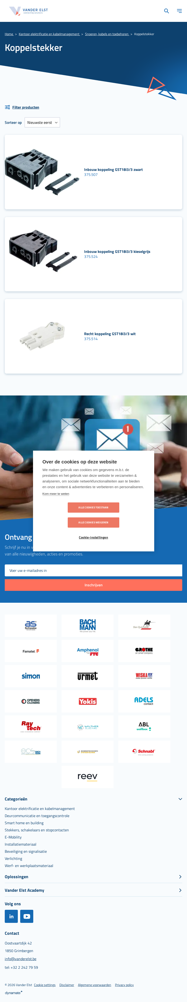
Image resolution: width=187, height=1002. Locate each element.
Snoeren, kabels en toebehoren (107, 33)
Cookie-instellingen (93, 530)
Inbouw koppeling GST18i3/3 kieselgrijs (117, 251)
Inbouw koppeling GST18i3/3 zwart (113, 169)
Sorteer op (13, 122)
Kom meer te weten (56, 501)
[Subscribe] (93, 585)
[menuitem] (40, 808)
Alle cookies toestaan (66, 515)
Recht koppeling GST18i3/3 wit (110, 334)
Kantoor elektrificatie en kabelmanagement (49, 33)
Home (9, 33)
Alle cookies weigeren (121, 515)
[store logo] (28, 11)
